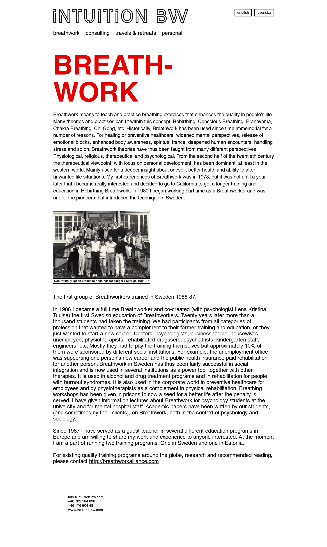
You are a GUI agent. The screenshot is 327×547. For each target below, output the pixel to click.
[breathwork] (66, 33)
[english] (243, 12)
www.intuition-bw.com (85, 510)
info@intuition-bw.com (86, 497)
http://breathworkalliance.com (124, 461)
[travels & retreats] (135, 33)
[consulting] (97, 33)
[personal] (172, 33)
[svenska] (264, 12)
